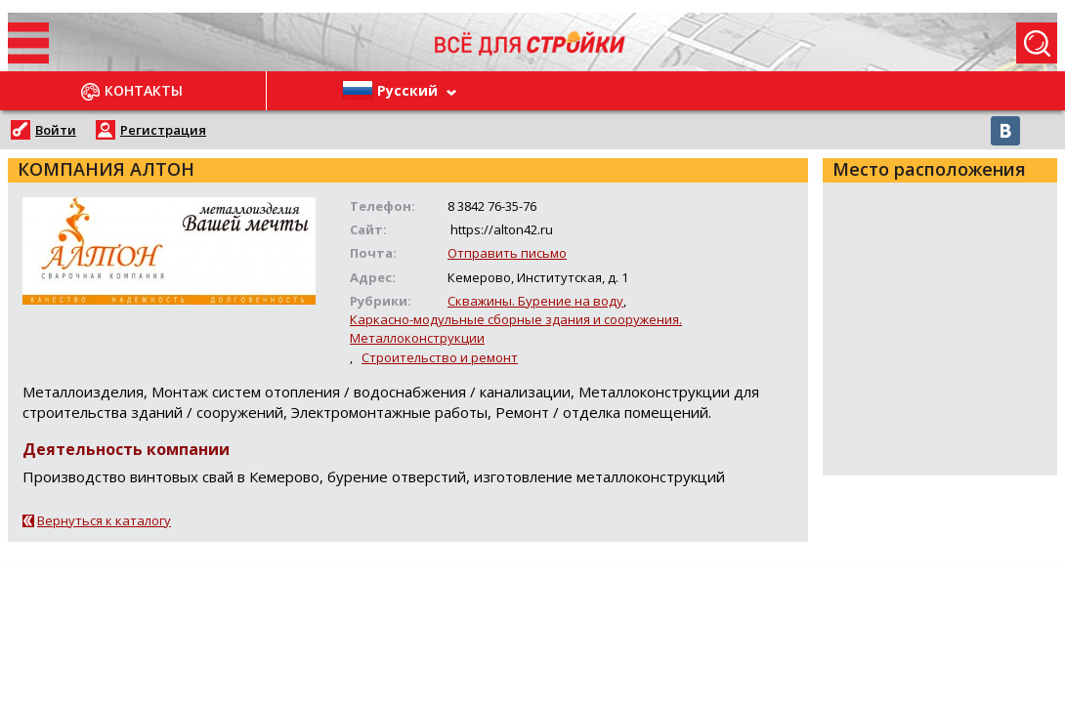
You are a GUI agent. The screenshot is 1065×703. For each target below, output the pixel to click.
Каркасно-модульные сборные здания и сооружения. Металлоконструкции (516, 328)
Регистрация (163, 130)
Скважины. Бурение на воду (535, 301)
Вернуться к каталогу (104, 520)
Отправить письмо (507, 253)
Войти (55, 130)
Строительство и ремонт (440, 357)
